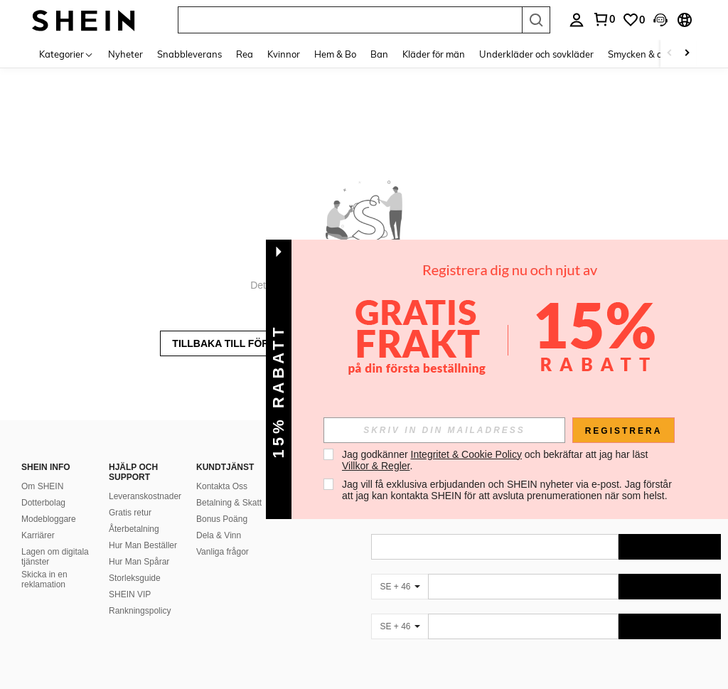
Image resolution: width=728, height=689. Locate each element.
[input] (444, 430)
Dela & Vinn (218, 535)
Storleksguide (135, 578)
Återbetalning (134, 529)
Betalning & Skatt (229, 503)
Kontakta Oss (221, 486)
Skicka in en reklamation (44, 579)
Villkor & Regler (376, 465)
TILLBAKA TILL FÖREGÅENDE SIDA (258, 343)
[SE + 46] (399, 586)
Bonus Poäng (221, 519)
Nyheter (125, 54)
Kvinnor (283, 54)
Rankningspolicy (140, 611)
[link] (633, 19)
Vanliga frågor (222, 552)
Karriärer (38, 535)
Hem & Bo (335, 54)
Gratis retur (130, 513)
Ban (379, 54)
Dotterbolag (43, 503)
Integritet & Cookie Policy (466, 454)
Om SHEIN (42, 486)
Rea (244, 54)
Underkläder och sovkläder (536, 54)
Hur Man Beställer (143, 545)
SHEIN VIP (130, 594)
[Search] (536, 19)
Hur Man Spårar (139, 562)
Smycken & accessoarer (657, 54)
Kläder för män (433, 54)
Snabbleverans (189, 54)
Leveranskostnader (145, 496)
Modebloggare (48, 519)
